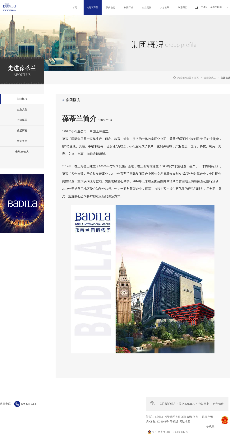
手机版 (173, 421)
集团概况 (225, 77)
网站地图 (184, 421)
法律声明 (206, 416)
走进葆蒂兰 (210, 77)
